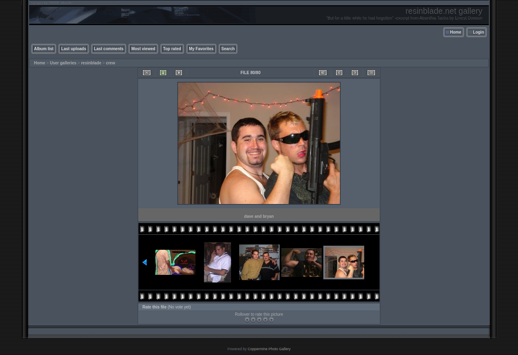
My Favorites (201, 49)
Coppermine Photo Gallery (269, 349)
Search (228, 49)
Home (455, 32)
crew (110, 63)
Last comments (108, 49)
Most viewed (143, 49)
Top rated (172, 49)
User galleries (63, 63)
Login (478, 32)
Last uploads (73, 49)
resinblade (91, 63)
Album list (43, 49)
